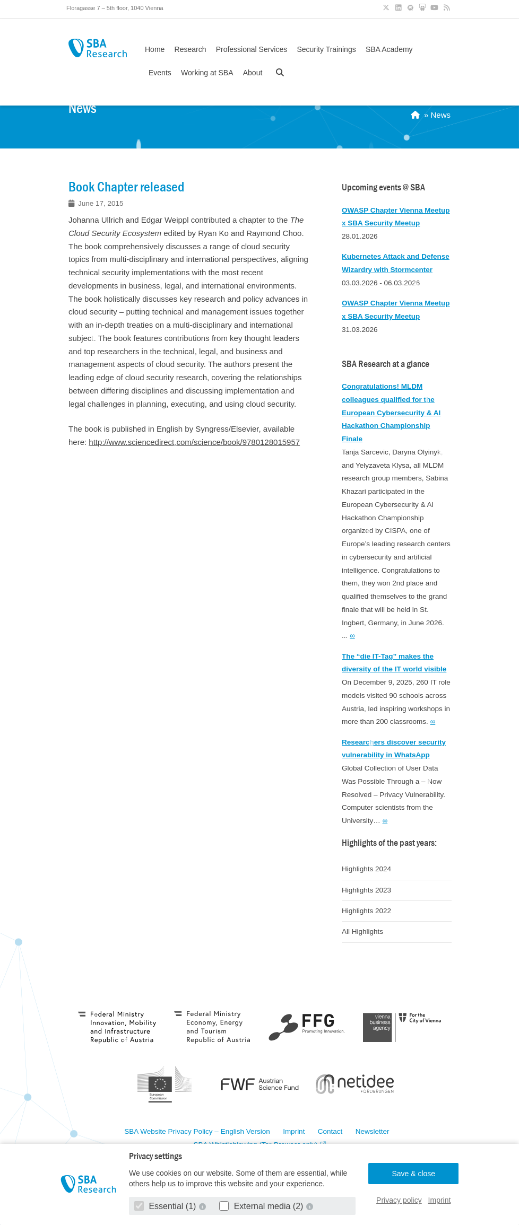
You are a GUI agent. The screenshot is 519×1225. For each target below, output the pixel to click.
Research (190, 49)
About (253, 72)
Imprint (439, 1200)
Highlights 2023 (366, 890)
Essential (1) (166, 1206)
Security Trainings (326, 49)
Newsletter (373, 1131)
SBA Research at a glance (385, 364)
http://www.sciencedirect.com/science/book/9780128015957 (194, 442)
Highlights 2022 (366, 911)
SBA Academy (389, 49)
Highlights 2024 (366, 869)
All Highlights (362, 931)
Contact (330, 1131)
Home (155, 49)
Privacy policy (399, 1200)
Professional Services (252, 49)
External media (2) (262, 1206)
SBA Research (97, 48)
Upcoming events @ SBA (383, 187)
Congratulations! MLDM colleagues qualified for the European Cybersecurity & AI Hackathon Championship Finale (391, 412)
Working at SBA (207, 72)
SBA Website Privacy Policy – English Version (197, 1131)
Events (160, 72)
